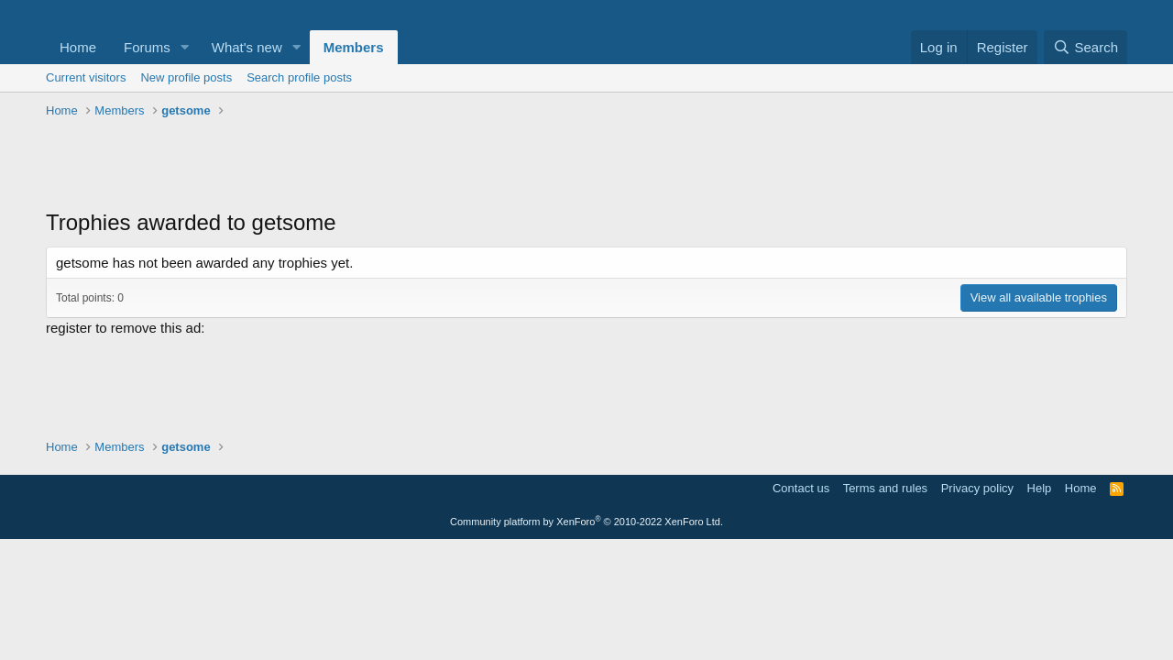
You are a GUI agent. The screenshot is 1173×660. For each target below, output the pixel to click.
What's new (247, 47)
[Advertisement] (586, 166)
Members (353, 47)
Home (78, 47)
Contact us (801, 488)
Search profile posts (299, 77)
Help (1039, 488)
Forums (147, 47)
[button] (185, 47)
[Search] (1085, 47)
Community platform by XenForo (586, 521)
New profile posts (186, 77)
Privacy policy (977, 488)
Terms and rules (885, 488)
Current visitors (86, 77)
